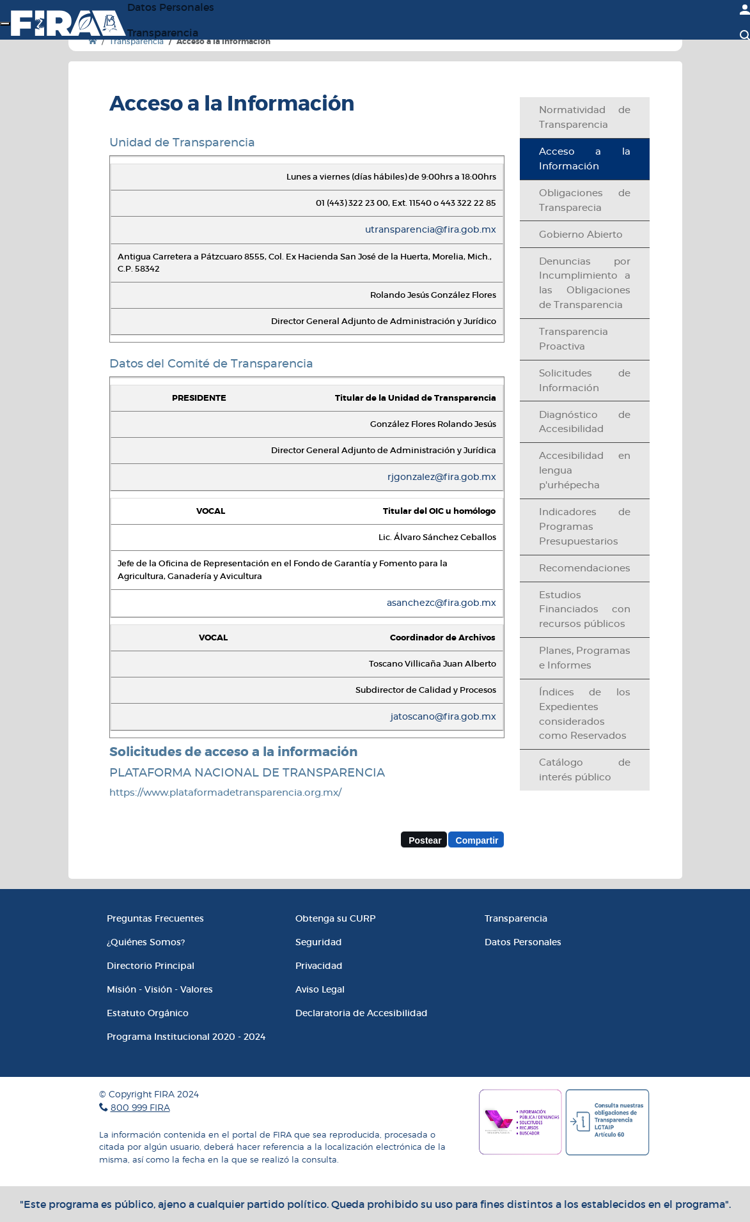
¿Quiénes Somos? (146, 942)
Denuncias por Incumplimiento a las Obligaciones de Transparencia (584, 283)
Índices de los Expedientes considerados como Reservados (584, 714)
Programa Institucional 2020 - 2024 (186, 1036)
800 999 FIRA (140, 1107)
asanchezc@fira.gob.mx (441, 603)
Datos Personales (523, 942)
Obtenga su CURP (335, 918)
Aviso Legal (320, 989)
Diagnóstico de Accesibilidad (584, 422)
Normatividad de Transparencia (584, 117)
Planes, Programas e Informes (584, 658)
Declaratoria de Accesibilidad (361, 1013)
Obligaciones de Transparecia (584, 201)
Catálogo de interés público (584, 770)
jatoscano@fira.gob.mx (443, 717)
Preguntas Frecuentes (155, 918)
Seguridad (318, 942)
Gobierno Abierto (581, 235)
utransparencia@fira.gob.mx (430, 230)
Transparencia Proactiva (573, 339)
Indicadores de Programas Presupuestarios (584, 526)
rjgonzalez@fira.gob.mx (441, 477)
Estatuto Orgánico (148, 1013)
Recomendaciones (584, 568)
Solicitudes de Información (584, 381)
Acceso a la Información (584, 159)
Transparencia (162, 32)
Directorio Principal (150, 965)
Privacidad (319, 965)
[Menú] (5, 24)
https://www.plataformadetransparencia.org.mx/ (225, 793)
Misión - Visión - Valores (160, 989)
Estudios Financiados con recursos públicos (584, 610)
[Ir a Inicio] (93, 41)
